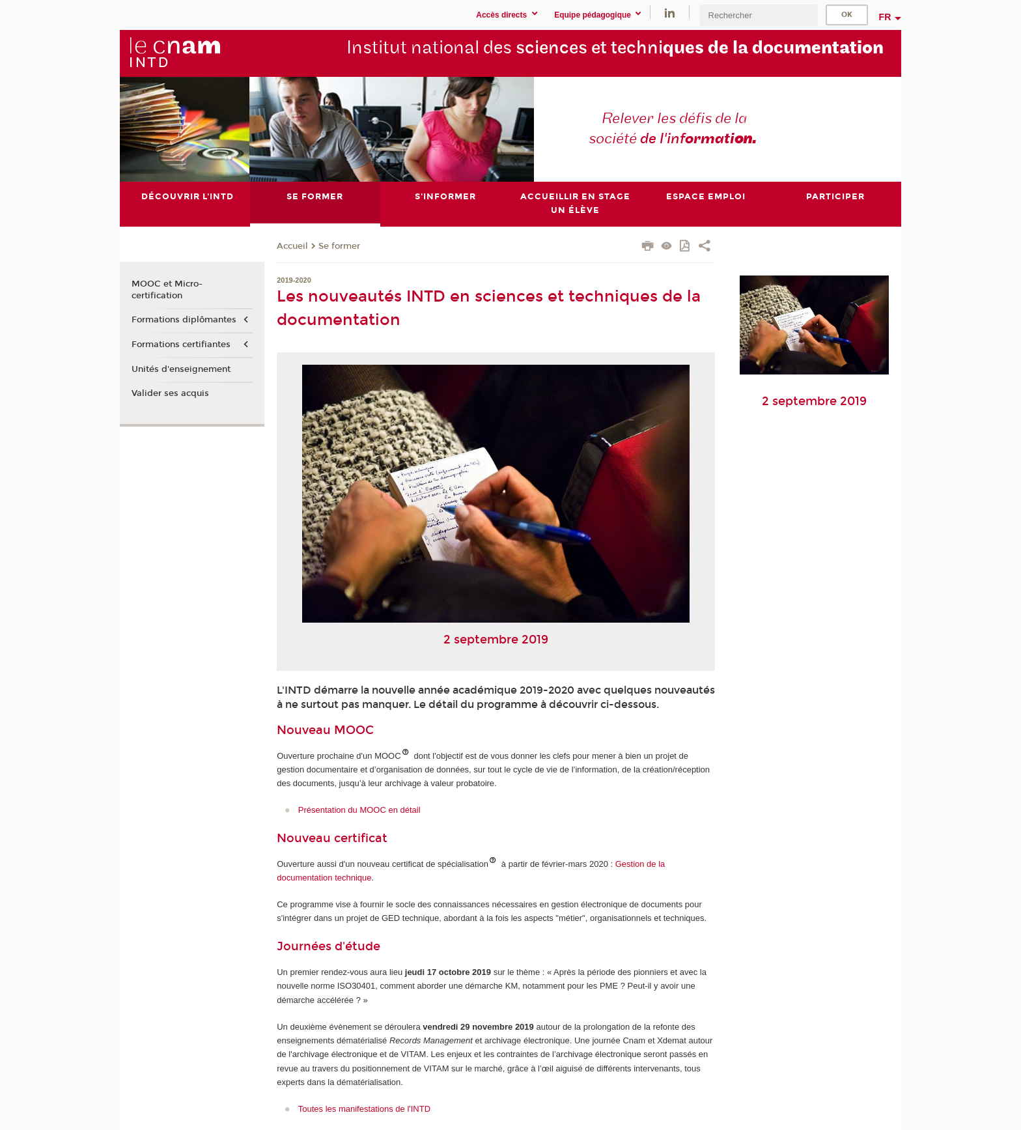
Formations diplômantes (184, 320)
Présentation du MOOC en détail (359, 810)
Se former (339, 246)
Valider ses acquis (170, 393)
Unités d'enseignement (181, 369)
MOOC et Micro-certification (167, 290)
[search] (758, 15)
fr (885, 17)
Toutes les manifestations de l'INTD (364, 1109)
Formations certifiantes (181, 344)
